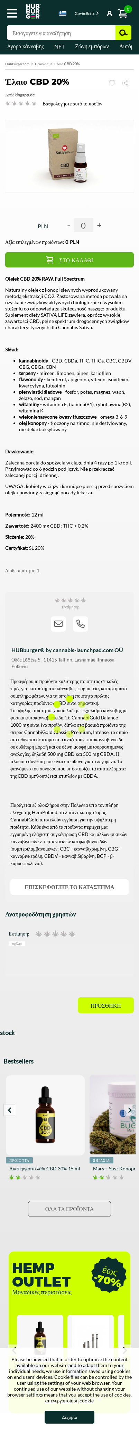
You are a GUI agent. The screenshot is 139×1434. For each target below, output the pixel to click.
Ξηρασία (101, 1160)
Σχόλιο (17, 943)
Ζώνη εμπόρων (92, 46)
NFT (59, 46)
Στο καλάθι (76, 260)
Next (130, 1110)
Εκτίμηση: (19, 934)
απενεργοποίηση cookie (69, 1400)
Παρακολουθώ (112, 82)
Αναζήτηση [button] (123, 32)
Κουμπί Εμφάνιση (100, 14)
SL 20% (36, 548)
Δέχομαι (69, 1417)
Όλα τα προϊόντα (69, 1208)
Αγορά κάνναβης (25, 46)
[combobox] (62, 14)
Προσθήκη (106, 1005)
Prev (9, 1110)
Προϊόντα (41, 64)
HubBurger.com (17, 64)
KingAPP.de (25, 94)
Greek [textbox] (62, 13)
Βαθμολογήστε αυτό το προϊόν (72, 103)
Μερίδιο (128, 82)
